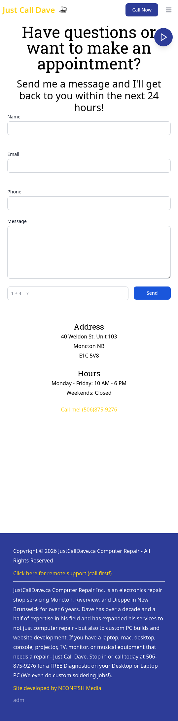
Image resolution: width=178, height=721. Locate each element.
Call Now (142, 10)
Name (13, 116)
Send (152, 293)
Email (13, 154)
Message (16, 221)
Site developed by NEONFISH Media (57, 688)
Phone (14, 191)
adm (18, 700)
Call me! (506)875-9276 (89, 409)
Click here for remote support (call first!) (62, 573)
